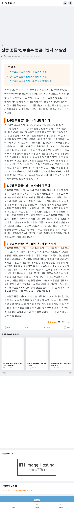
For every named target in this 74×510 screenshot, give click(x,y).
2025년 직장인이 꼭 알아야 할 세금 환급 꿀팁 (17, 490)
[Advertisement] (37, 26)
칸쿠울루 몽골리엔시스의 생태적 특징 (28, 76)
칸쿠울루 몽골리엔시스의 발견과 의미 (28, 72)
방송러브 (10, 3)
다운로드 (13, 507)
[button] (3, 3)
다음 (4, 373)
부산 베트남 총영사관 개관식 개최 (37, 364)
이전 (69, 373)
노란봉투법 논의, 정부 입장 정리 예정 (61, 364)
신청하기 (37, 507)
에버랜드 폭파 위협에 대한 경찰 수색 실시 (13, 364)
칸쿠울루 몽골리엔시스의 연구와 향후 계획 (30, 81)
